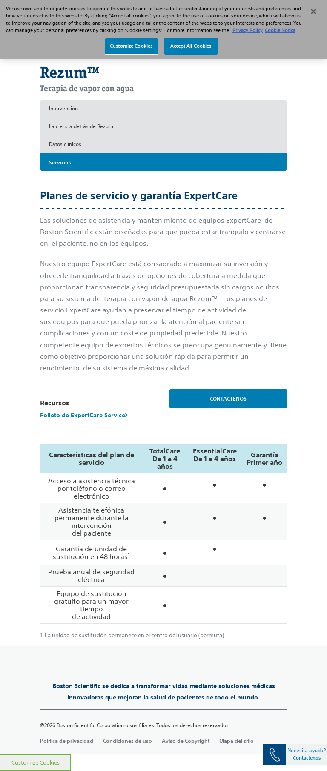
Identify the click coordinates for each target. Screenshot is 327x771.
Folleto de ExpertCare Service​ (83, 415)
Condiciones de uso (127, 740)
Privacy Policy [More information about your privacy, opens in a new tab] (247, 23)
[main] (163, 390)
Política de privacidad (66, 740)
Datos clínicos (65, 144)
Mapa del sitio (236, 740)
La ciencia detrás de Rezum (81, 126)
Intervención (63, 108)
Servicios (60, 162)
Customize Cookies (35, 762)
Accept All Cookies (190, 38)
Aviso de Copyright (185, 740)
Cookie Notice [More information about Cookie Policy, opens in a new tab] (280, 23)
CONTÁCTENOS (228, 398)
